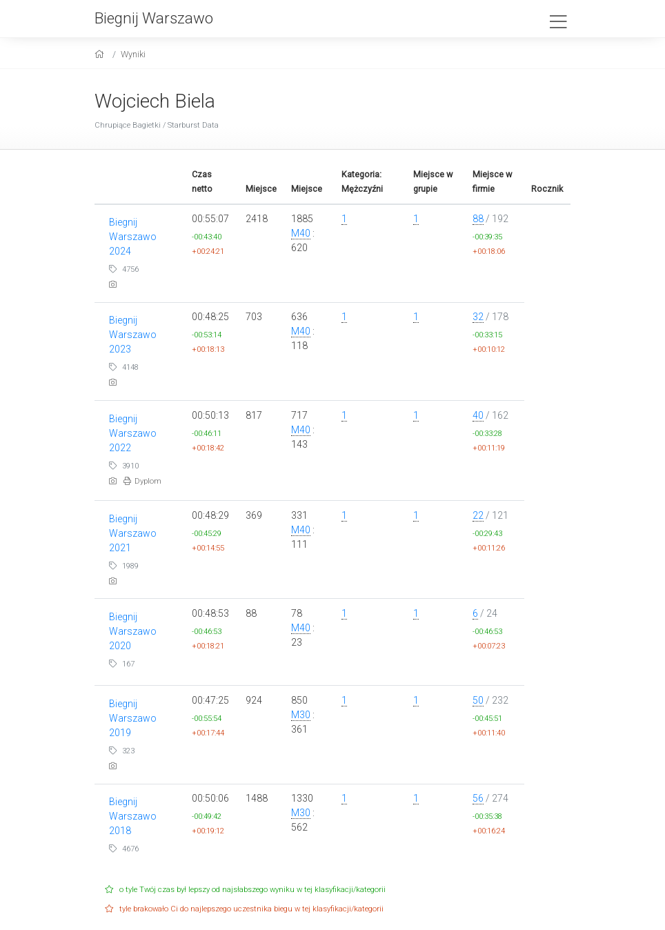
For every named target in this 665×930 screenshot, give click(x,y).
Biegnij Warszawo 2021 (133, 533)
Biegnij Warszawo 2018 (133, 816)
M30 (300, 714)
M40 (300, 233)
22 (478, 515)
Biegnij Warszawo (154, 18)
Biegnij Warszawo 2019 (133, 718)
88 (478, 218)
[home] (101, 54)
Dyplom (142, 481)
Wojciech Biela (155, 101)
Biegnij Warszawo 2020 (133, 631)
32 (478, 316)
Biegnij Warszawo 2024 (133, 237)
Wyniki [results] (133, 54)
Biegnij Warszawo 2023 (133, 335)
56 (478, 798)
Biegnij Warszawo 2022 (133, 433)
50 (478, 700)
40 (478, 415)
